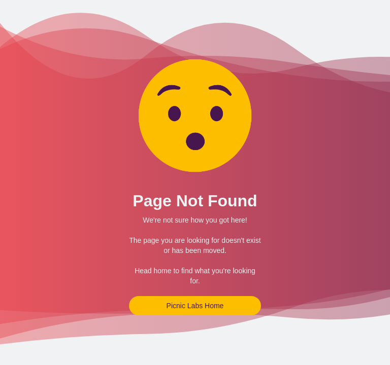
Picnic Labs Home (195, 306)
